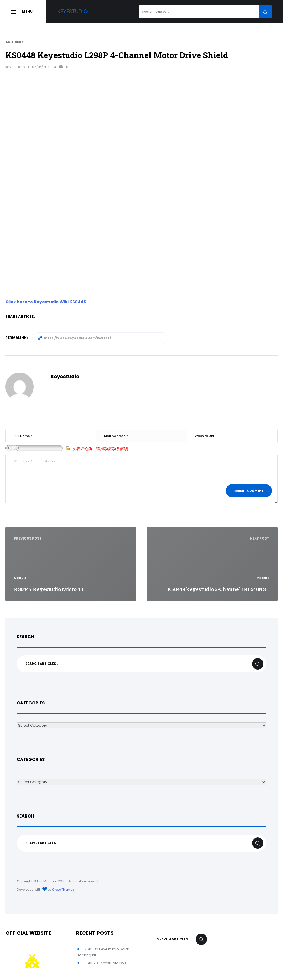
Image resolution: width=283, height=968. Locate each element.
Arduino (14, 41)
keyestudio (15, 66)
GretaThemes (63, 889)
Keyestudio (72, 11)
